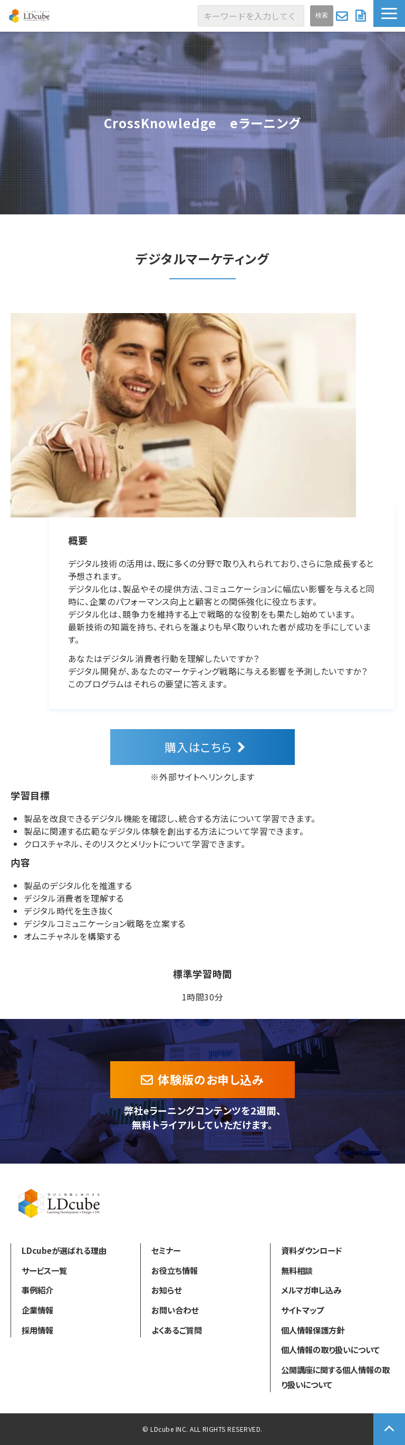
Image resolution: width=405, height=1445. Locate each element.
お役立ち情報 (174, 1270)
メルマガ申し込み (311, 1290)
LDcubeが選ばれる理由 (64, 1250)
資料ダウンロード (362, 15)
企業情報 (37, 1310)
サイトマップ (302, 1310)
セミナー (165, 1250)
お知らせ (166, 1290)
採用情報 (37, 1330)
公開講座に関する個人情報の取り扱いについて (335, 1377)
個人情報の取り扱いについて (330, 1349)
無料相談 (297, 1270)
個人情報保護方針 (312, 1330)
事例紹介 (37, 1290)
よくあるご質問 (176, 1330)
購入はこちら (198, 746)
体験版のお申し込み (211, 1079)
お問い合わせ (343, 15)
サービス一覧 (44, 1270)
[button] (389, 13)
